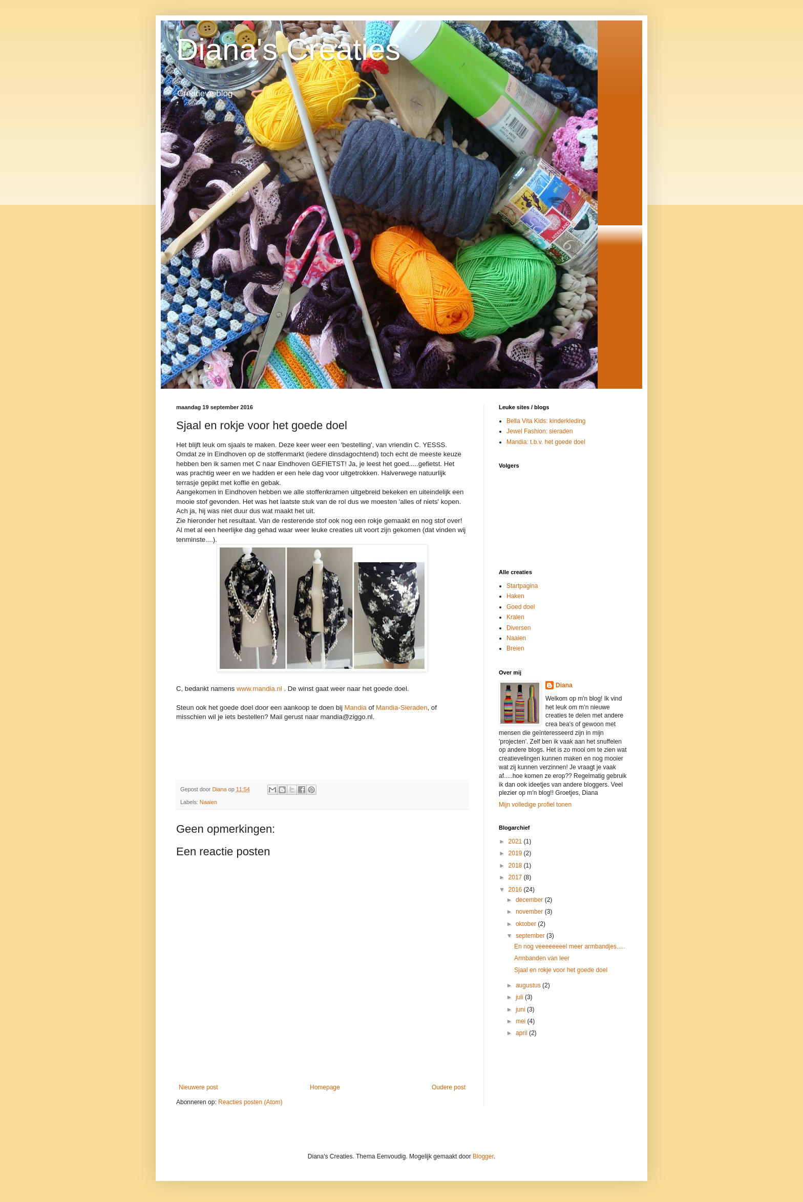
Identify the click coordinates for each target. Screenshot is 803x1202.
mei (521, 1021)
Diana (564, 685)
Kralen (515, 617)
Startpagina (522, 585)
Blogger (483, 1156)
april (522, 1033)
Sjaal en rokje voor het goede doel (560, 970)
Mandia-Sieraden (401, 707)
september (531, 935)
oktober (527, 923)
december (530, 899)
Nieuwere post (198, 1087)
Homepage (325, 1087)
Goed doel (520, 606)
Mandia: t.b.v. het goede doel (545, 442)
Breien (515, 648)
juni (521, 1009)
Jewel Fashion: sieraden (539, 431)
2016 (516, 889)
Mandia (356, 707)
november (530, 911)
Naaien (208, 802)
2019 (516, 853)
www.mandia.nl (259, 688)
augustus (529, 985)
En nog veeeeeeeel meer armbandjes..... (569, 946)
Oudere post (449, 1087)
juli (520, 997)
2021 (516, 841)
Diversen (518, 627)
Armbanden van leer (541, 958)
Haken (515, 596)
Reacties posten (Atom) (250, 1102)
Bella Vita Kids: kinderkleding (546, 421)
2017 (516, 877)
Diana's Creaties (288, 49)
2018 (516, 865)
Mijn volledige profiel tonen (535, 804)
